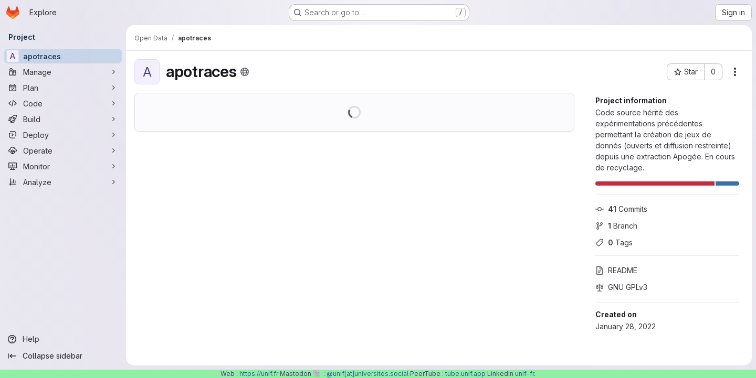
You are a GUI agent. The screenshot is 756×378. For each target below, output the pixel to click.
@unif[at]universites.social (367, 373)
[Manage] (63, 71)
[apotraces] (63, 56)
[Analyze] (63, 182)
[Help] (63, 339)
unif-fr (524, 373)
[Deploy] (63, 134)
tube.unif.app (465, 373)
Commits (621, 208)
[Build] (63, 119)
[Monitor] (63, 166)
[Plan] (63, 87)
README (616, 270)
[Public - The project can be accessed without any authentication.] (244, 72)
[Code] (63, 103)
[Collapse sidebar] (63, 356)
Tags (614, 242)
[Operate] (63, 150)
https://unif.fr (258, 373)
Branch (616, 225)
